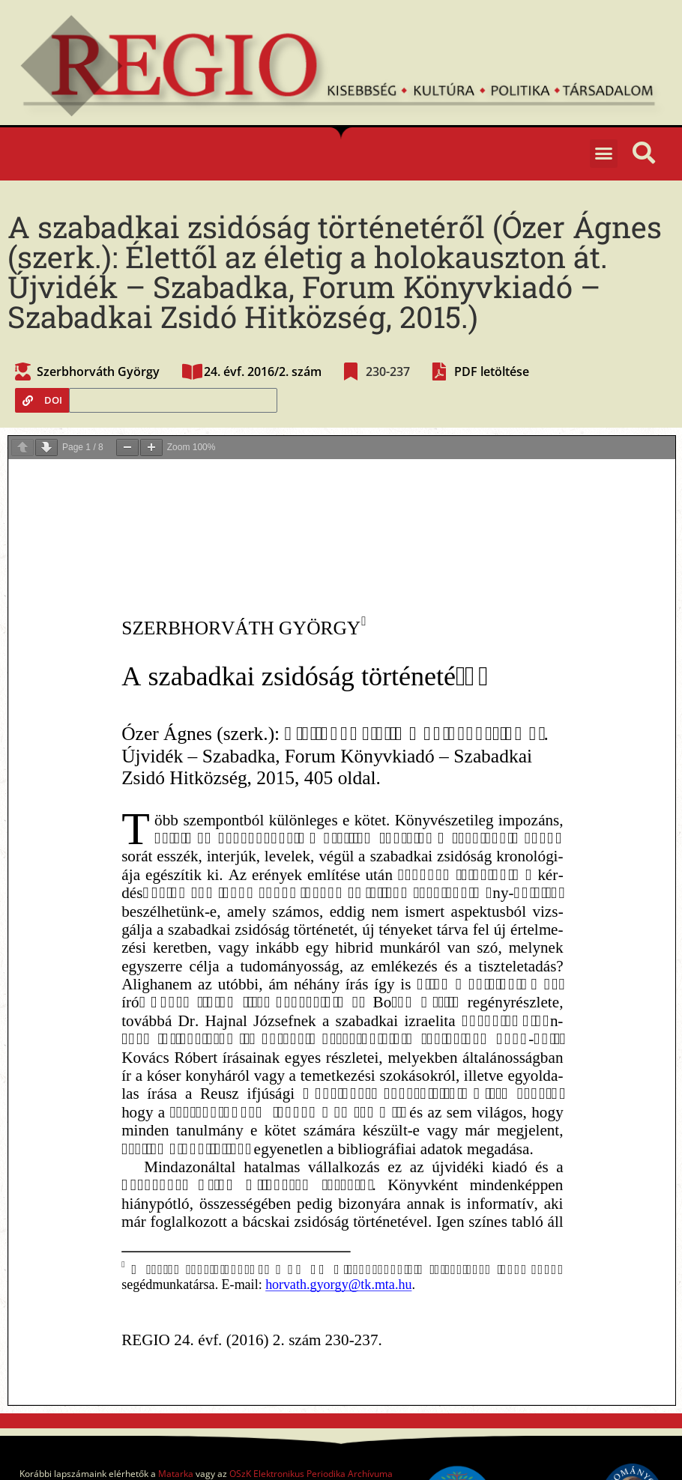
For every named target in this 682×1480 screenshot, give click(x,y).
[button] (604, 153)
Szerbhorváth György (98, 371)
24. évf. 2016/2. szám (263, 371)
